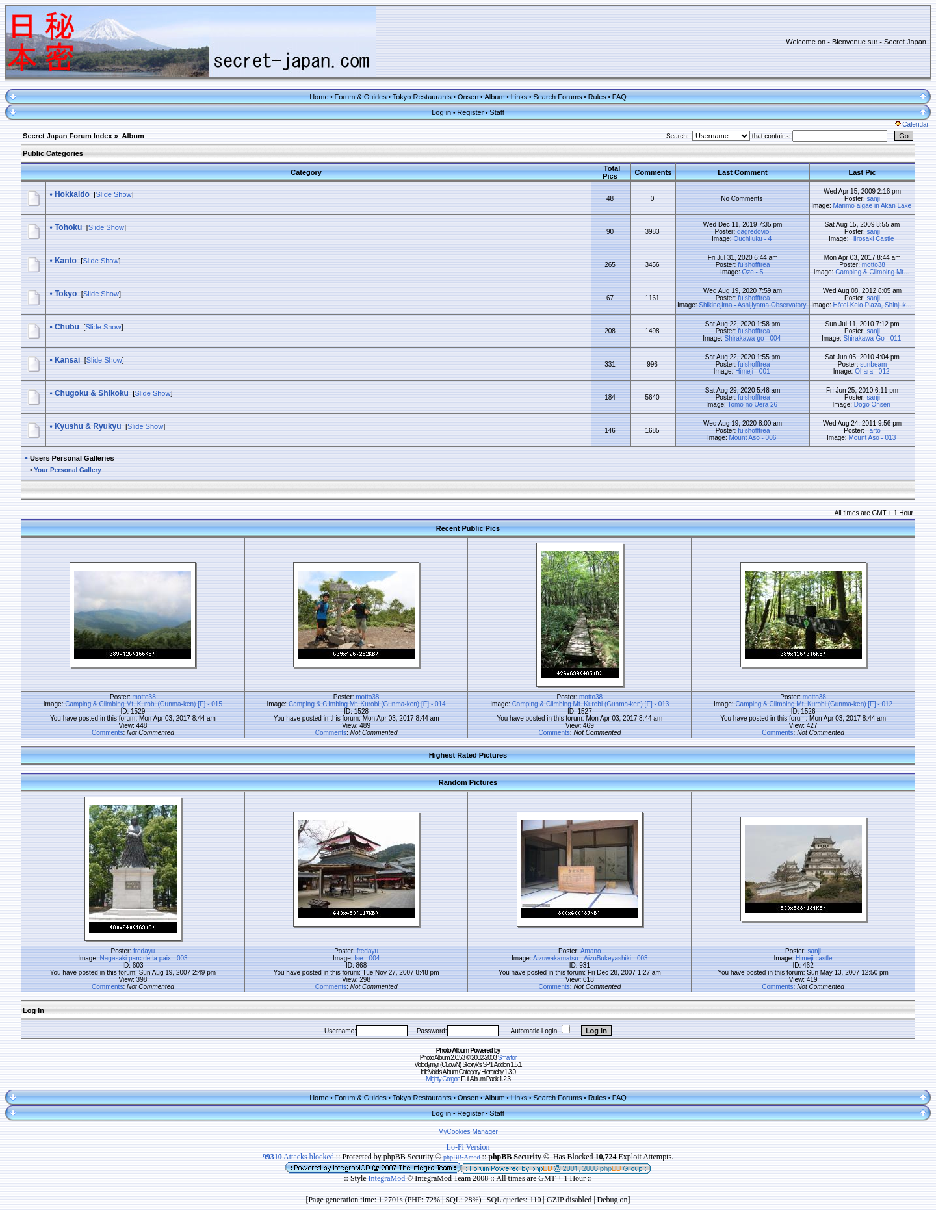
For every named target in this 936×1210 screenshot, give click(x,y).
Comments (107, 732)
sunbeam (873, 364)
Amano (590, 951)
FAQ (619, 97)
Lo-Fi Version (468, 1147)
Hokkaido (72, 194)
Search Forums (557, 97)
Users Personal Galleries (72, 458)
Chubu (67, 326)
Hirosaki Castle (872, 238)
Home (318, 97)
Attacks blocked (298, 1156)
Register (470, 112)
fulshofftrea (754, 264)
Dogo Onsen (872, 404)
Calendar (912, 124)
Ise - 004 (367, 958)
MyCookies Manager (468, 1131)
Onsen (468, 97)
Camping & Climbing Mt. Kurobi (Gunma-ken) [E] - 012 (813, 704)
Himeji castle (814, 958)
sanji (874, 198)
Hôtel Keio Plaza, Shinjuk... (872, 305)
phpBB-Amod (461, 1157)
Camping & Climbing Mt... (872, 272)
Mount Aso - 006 (752, 437)
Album (494, 97)
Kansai (67, 360)
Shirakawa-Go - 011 (872, 338)
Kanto (66, 260)
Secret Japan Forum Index (67, 136)
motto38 (873, 264)
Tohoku (68, 227)
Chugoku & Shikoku (92, 393)
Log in (441, 112)
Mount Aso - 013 (872, 437)
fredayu (144, 951)
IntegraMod (388, 1178)
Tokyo (66, 293)
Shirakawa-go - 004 (753, 338)
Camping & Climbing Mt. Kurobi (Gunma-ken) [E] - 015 (143, 704)
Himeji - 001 (752, 371)
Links (519, 97)
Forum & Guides (361, 97)
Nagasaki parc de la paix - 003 (144, 958)
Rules (597, 97)
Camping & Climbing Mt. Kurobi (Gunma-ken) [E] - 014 (367, 704)
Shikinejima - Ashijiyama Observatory (752, 305)
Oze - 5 (752, 272)
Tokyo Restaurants (422, 97)
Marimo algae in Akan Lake (872, 205)
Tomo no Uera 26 (752, 404)
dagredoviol (754, 231)
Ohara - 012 (872, 371)
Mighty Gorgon (443, 1079)
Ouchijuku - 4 (752, 238)
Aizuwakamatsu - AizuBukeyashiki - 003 (590, 958)
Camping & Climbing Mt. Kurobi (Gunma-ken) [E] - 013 (591, 704)
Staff (496, 112)
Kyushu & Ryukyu (88, 426)
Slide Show (113, 194)
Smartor (507, 1057)
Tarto (873, 430)
